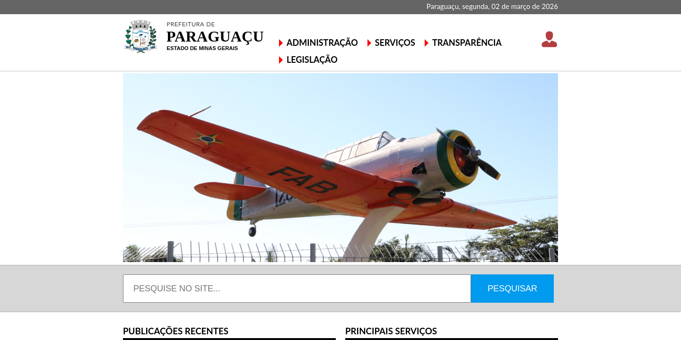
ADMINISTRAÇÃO (322, 42)
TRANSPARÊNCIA (467, 42)
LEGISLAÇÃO (312, 59)
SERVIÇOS (395, 42)
